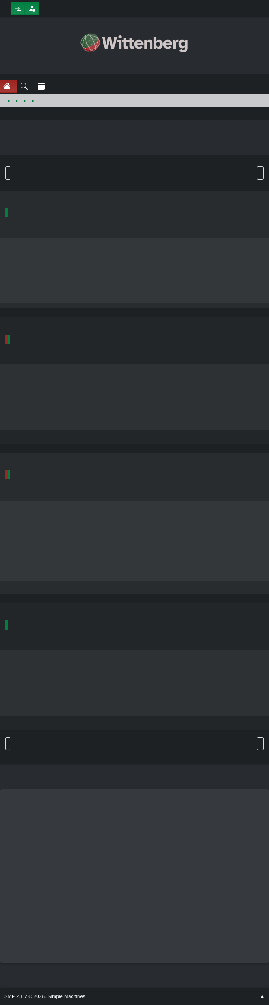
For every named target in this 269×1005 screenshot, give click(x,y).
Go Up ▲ (262, 996)
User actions (260, 173)
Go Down (7, 173)
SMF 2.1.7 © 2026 (24, 996)
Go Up (7, 743)
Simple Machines (66, 996)
